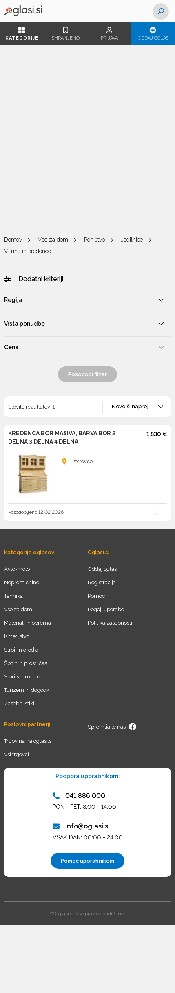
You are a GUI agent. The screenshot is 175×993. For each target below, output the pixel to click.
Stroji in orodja (21, 650)
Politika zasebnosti (110, 623)
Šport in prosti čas (25, 663)
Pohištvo (94, 239)
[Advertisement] (87, 140)
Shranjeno (65, 34)
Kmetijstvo (16, 636)
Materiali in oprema (27, 623)
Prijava (109, 34)
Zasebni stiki (19, 703)
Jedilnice (132, 239)
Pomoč (96, 596)
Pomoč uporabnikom (87, 861)
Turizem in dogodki (27, 690)
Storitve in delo (22, 677)
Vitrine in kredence (27, 251)
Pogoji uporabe (106, 609)
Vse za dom (53, 239)
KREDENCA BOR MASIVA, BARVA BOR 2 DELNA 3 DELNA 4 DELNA (62, 437)
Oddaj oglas (153, 34)
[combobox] (137, 406)
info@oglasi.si (81, 826)
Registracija (102, 582)
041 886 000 (79, 795)
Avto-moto (17, 569)
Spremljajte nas (112, 726)
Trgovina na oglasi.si (28, 741)
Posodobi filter (87, 374)
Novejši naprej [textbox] (130, 406)
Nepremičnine (21, 582)
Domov (13, 239)
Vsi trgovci (16, 754)
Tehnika (13, 596)
